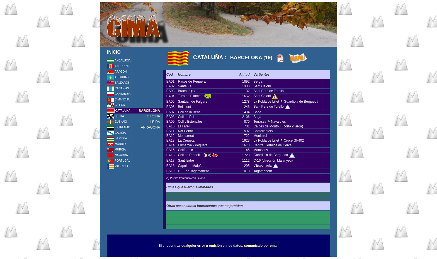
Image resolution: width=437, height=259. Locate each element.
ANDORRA (117, 66)
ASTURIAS (117, 77)
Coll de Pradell (189, 155)
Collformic (185, 150)
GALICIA (116, 132)
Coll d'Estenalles (190, 122)
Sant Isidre (186, 160)
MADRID (116, 143)
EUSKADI (117, 121)
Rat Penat (185, 131)
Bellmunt (184, 107)
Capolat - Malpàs (190, 166)
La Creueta (186, 140)
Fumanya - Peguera (192, 145)
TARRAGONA (149, 127)
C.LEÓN (116, 105)
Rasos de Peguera (191, 81)
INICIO (114, 52)
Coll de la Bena (189, 112)
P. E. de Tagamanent (193, 171)
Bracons (184, 91)
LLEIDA (154, 122)
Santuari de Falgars (192, 101)
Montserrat (186, 136)
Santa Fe (184, 86)
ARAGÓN (117, 71)
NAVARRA (117, 155)
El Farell (184, 126)
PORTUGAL (118, 160)
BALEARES (118, 82)
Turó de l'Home (189, 96)
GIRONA (153, 116)
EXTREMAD (118, 127)
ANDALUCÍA (118, 60)
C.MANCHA (118, 99)
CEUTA (115, 116)
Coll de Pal (186, 117)
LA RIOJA (117, 138)
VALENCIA (117, 166)
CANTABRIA (118, 93)
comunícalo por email (261, 246)
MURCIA (116, 149)
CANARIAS (118, 88)
